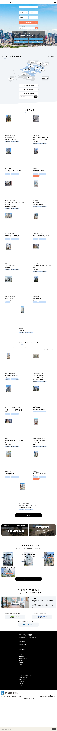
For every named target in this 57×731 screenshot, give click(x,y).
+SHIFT (34, 629)
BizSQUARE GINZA (39, 170)
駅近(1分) (22, 693)
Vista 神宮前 (9, 298)
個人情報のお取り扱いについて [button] (6, 729)
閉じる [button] (54, 728)
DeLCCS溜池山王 (10, 265)
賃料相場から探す (22, 675)
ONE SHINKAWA (38, 408)
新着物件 (17, 38)
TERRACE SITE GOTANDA (13, 235)
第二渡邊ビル (37, 202)
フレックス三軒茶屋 (49, 569)
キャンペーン (39, 42)
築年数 (17, 42)
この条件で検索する (28, 22)
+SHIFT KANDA (10, 473)
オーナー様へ (21, 714)
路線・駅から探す (22, 677)
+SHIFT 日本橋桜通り (11, 375)
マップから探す (22, 680)
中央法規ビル (37, 298)
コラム (20, 716)
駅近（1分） (25, 42)
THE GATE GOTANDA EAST (27, 505)
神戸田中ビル (8, 569)
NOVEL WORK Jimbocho (41, 235)
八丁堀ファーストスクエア (13, 170)
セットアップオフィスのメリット (50, 349)
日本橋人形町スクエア (39, 473)
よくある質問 (21, 712)
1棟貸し (32, 38)
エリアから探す (22, 672)
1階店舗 (24, 38)
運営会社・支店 (22, 710)
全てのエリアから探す (52, 56)
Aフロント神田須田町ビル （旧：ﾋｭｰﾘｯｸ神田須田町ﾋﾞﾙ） (28, 571)
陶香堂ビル (22, 329)
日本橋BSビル (9, 137)
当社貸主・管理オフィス (23, 708)
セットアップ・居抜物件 (24, 697)
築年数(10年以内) (23, 689)
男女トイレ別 (39, 38)
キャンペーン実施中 (24, 701)
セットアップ (32, 42)
